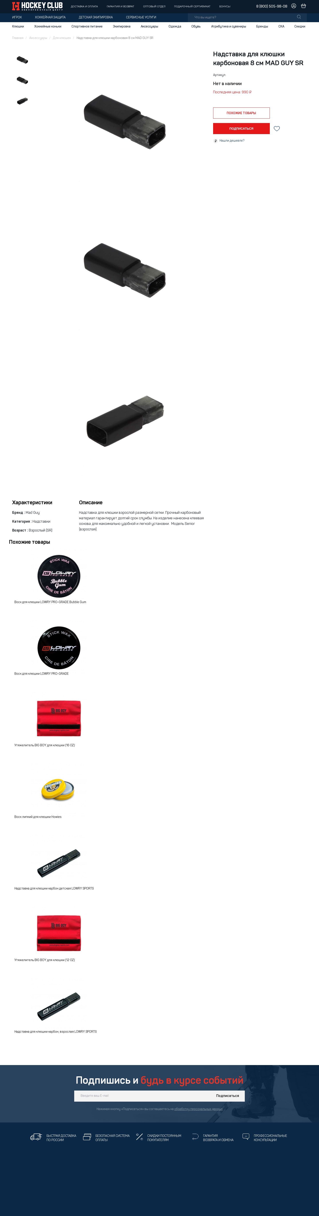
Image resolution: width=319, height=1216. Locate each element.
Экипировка (121, 26)
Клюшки (18, 26)
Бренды (262, 26)
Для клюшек (62, 38)
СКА (281, 26)
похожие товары (241, 113)
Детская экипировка (96, 17)
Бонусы (224, 6)
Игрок (17, 17)
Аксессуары (149, 26)
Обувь (196, 26)
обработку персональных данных (198, 1109)
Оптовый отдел (154, 6)
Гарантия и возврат (120, 6)
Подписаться (227, 1096)
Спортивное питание (87, 26)
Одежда (175, 26)
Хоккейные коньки (47, 26)
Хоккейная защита (50, 17)
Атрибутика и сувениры (228, 26)
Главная (17, 38)
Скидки (299, 26)
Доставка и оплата (84, 6)
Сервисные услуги (141, 17)
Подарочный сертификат (192, 6)
